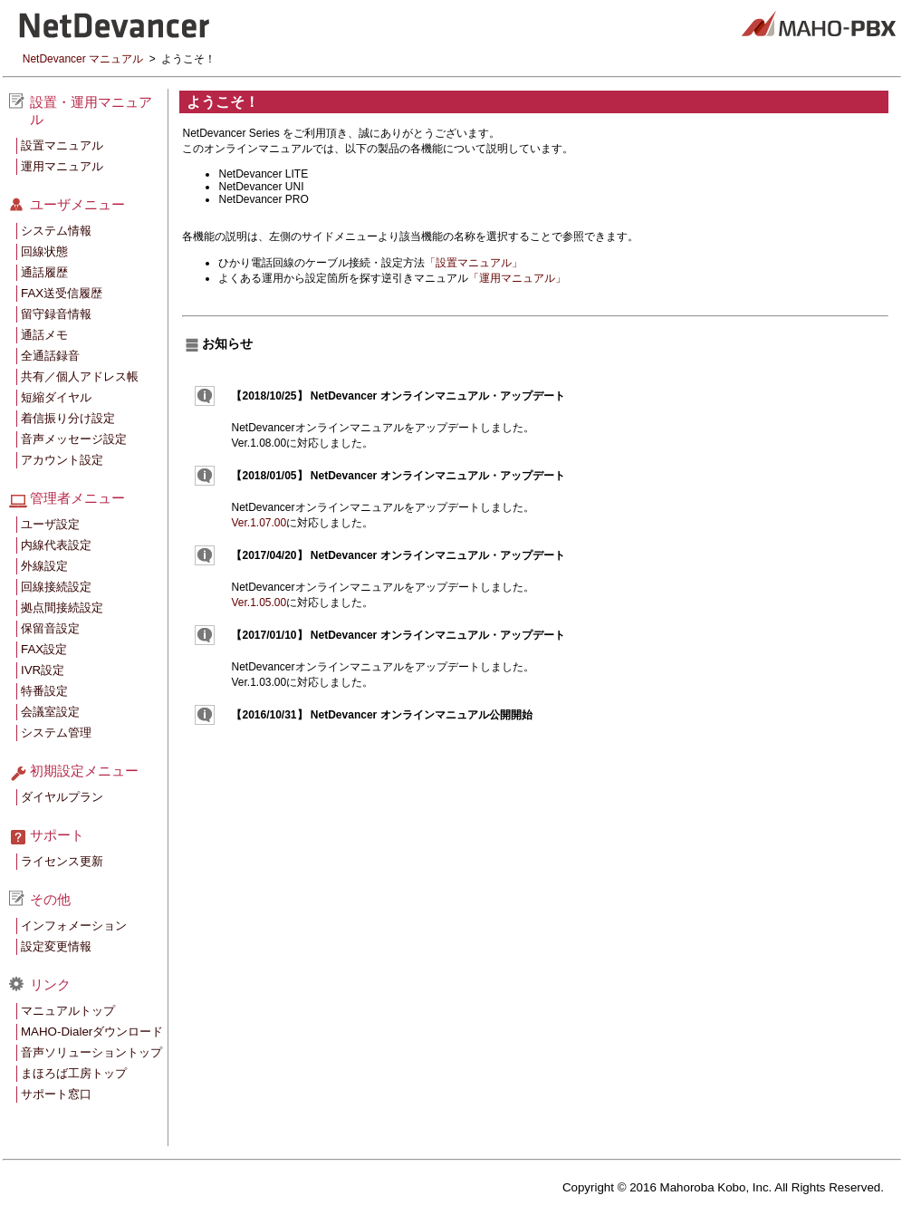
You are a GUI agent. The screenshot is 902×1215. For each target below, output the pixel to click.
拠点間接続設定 (62, 607)
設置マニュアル (62, 145)
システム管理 (56, 732)
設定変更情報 (56, 946)
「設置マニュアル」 (474, 262)
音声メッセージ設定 (74, 439)
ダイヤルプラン (62, 797)
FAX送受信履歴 (61, 293)
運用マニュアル (62, 166)
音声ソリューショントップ (91, 1052)
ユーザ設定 (50, 524)
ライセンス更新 (62, 861)
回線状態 (44, 251)
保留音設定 (50, 628)
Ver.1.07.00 (258, 522)
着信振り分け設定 (68, 418)
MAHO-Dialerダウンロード (92, 1031)
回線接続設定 (56, 586)
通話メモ (44, 335)
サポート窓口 (56, 1094)
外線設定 (44, 566)
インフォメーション (74, 925)
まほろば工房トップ (74, 1073)
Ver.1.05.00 (258, 602)
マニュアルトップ (68, 1010)
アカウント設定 (62, 460)
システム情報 (56, 230)
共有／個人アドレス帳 (80, 376)
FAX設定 (44, 649)
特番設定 (44, 691)
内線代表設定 (56, 545)
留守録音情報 (56, 314)
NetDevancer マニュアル (83, 59)
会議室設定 (50, 711)
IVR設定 (42, 670)
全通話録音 (50, 355)
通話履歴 (44, 272)
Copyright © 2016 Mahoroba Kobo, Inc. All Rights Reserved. (723, 1187)
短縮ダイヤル (56, 397)
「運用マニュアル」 (517, 278)
